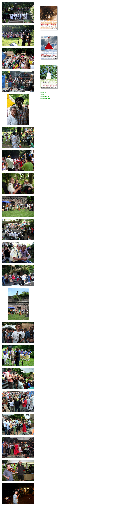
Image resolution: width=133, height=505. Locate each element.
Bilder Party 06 (44, 96)
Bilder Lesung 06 (45, 98)
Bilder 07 (43, 94)
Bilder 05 (43, 92)
